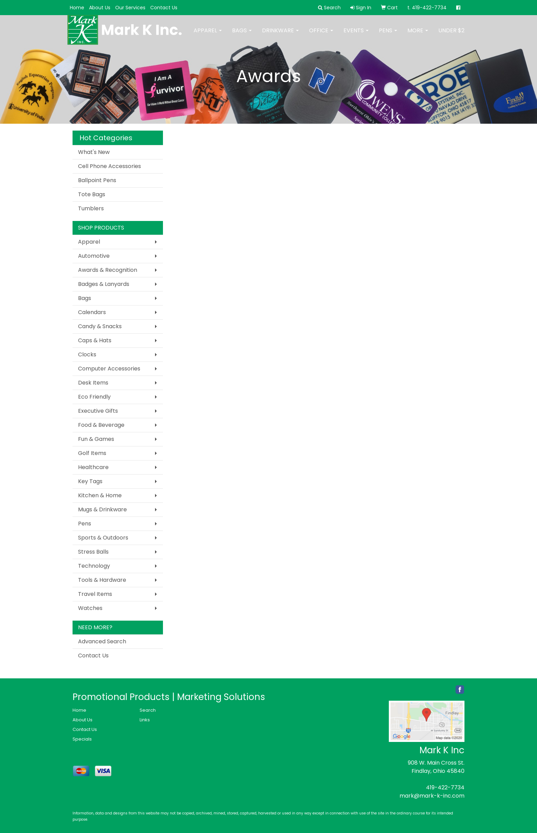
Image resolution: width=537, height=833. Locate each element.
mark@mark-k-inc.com (431, 796)
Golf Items (92, 453)
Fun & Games (96, 439)
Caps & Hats (94, 340)
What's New (94, 152)
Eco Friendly (94, 397)
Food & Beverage (101, 425)
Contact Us (163, 7)
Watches (90, 608)
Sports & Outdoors (103, 538)
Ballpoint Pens (97, 180)
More (417, 35)
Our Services (130, 7)
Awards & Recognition (107, 270)
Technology (94, 566)
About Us (99, 7)
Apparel (208, 35)
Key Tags (90, 481)
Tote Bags (91, 194)
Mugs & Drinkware (102, 509)
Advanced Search (102, 641)
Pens (388, 35)
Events (356, 35)
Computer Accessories (109, 369)
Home (77, 7)
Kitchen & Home (100, 495)
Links (145, 720)
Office (321, 35)
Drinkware (280, 35)
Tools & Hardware (102, 580)
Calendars (92, 312)
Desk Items (93, 383)
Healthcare (93, 467)
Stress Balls (93, 552)
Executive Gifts (98, 411)
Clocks (87, 354)
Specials (82, 739)
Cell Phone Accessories (109, 166)
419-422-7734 (445, 787)
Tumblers (91, 208)
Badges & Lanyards (103, 284)
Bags (242, 35)
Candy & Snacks (100, 326)
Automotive (94, 256)
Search (148, 710)
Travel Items (95, 594)
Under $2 (451, 35)
